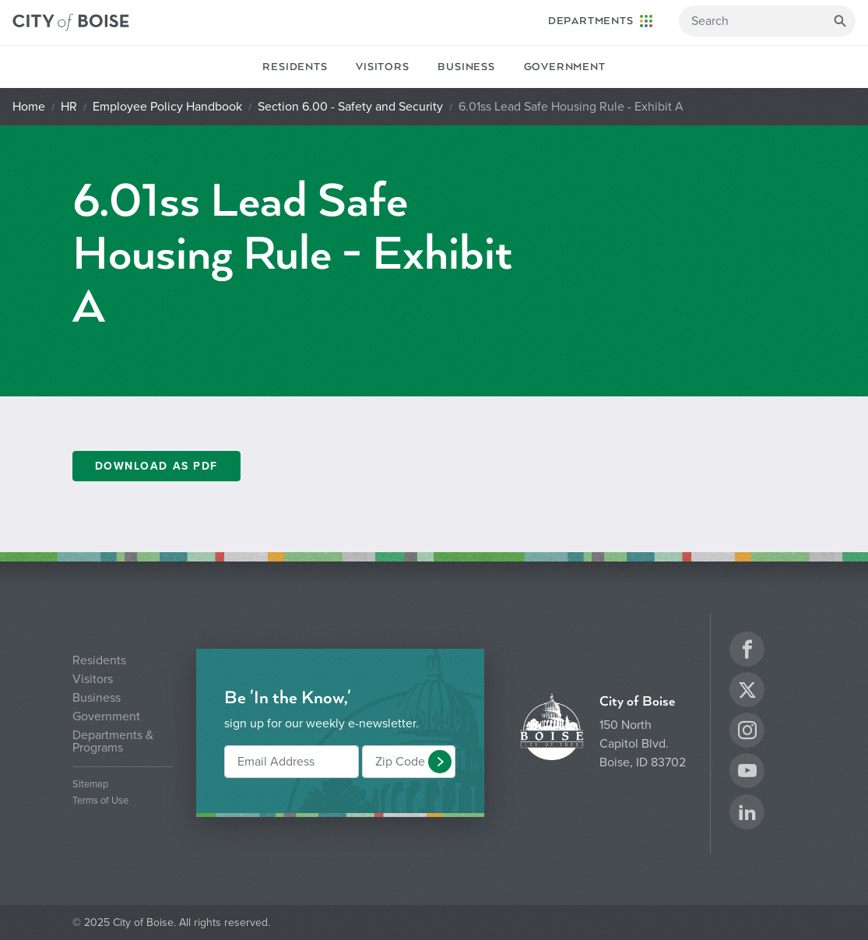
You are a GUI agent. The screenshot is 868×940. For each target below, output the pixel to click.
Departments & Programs (112, 741)
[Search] (767, 21)
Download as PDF (156, 466)
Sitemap (90, 785)
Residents (294, 67)
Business (466, 67)
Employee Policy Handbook (167, 106)
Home (28, 106)
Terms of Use (100, 801)
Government (565, 67)
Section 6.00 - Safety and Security (350, 106)
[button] (440, 761)
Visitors (382, 67)
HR (69, 106)
